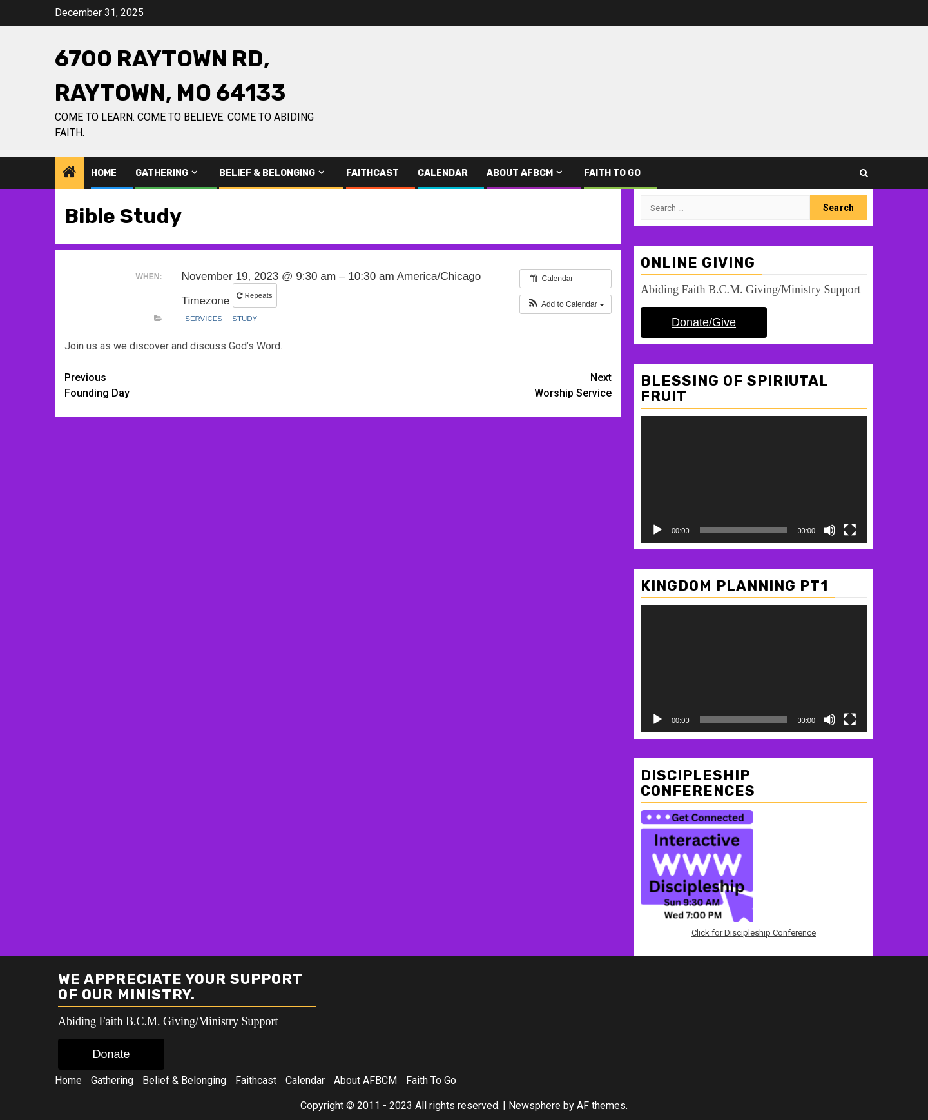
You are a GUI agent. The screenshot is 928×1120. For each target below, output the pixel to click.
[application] (754, 479)
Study (244, 318)
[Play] (657, 530)
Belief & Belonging (267, 173)
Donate (111, 1054)
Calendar (443, 173)
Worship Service (475, 384)
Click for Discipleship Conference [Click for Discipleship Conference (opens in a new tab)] (753, 933)
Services (203, 318)
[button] (565, 304)
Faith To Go (612, 173)
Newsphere (534, 1105)
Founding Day (201, 384)
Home (104, 173)
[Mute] (829, 530)
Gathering (161, 173)
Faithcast (372, 173)
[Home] (70, 173)
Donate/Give (704, 322)
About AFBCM (520, 173)
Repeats (256, 295)
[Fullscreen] (850, 530)
